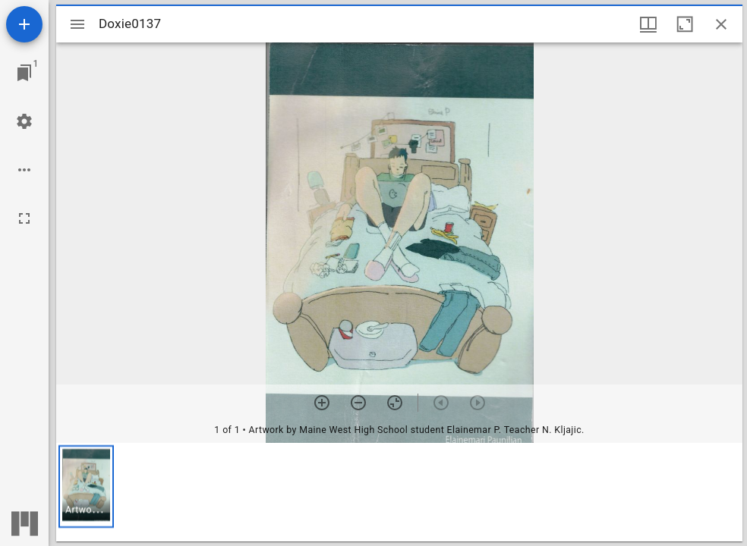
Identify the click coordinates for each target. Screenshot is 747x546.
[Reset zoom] (395, 402)
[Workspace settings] (24, 121)
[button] (86, 486)
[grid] (399, 492)
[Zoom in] (322, 402)
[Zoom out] (358, 402)
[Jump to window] (24, 73)
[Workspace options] (24, 170)
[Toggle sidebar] (77, 24)
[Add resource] (24, 24)
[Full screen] (24, 218)
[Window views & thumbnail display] (648, 24)
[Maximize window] (685, 24)
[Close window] (721, 24)
